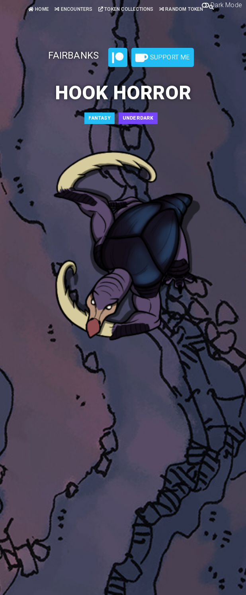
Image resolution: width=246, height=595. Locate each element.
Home (38, 9)
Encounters (73, 9)
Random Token (181, 9)
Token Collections (126, 9)
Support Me (162, 57)
